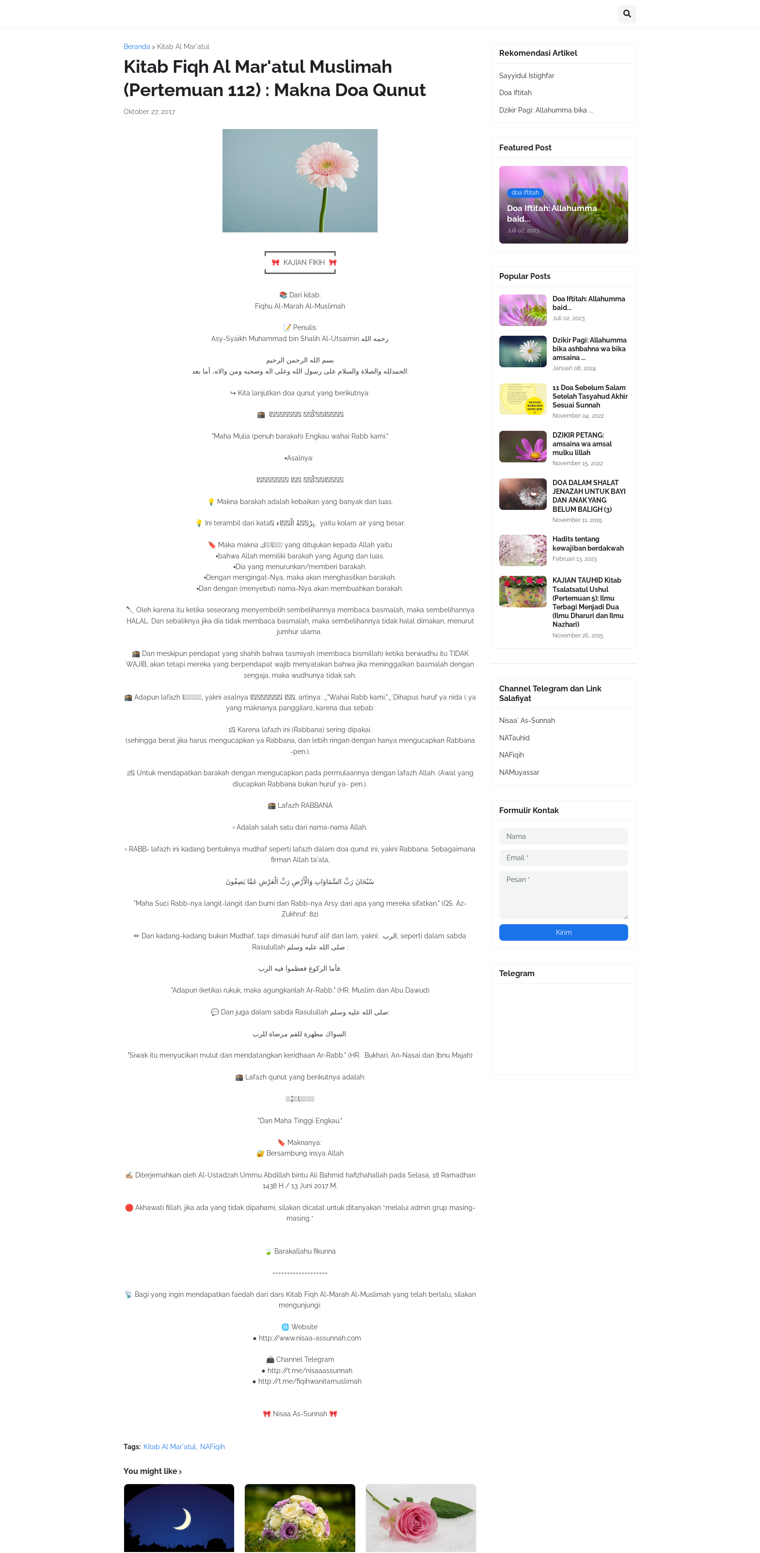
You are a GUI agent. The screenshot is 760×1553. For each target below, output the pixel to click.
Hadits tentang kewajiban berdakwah (588, 543)
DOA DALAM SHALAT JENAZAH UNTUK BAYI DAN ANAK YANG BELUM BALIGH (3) (589, 496)
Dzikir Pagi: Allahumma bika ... (546, 110)
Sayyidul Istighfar (526, 76)
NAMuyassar (519, 772)
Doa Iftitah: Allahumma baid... (589, 303)
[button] (627, 14)
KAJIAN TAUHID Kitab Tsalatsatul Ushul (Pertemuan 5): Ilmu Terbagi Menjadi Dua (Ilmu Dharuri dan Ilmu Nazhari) (588, 602)
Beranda (137, 46)
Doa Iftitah (515, 93)
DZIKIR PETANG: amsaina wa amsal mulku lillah (582, 444)
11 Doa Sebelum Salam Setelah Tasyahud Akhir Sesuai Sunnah (590, 396)
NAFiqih (212, 1447)
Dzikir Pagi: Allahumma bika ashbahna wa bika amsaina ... (590, 348)
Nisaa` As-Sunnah (527, 720)
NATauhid (514, 738)
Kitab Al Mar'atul (183, 46)
